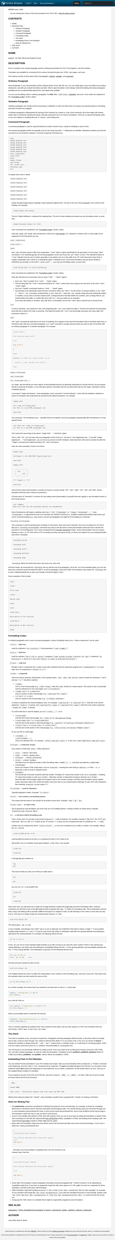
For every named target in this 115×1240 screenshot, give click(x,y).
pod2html (71, 1210)
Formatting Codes (22, 36)
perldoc (64, 1210)
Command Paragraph (23, 33)
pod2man (79, 1210)
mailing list (83, 1235)
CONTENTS (15, 18)
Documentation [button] (46, 3)
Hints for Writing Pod (23, 43)
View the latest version (67, 13)
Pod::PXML (26, 1121)
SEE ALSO (16, 45)
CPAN (21, 9)
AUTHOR (15, 48)
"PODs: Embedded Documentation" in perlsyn (34, 1210)
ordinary (52, 76)
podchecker (87, 1210)
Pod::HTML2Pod (51, 1118)
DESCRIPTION (17, 26)
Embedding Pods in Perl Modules (28, 40)
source (17, 9)
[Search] (98, 3)
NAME (14, 24)
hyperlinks (72, 94)
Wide (77, 3)
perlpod (11, 9)
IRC (90, 1235)
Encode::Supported (63, 530)
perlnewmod (56, 1210)
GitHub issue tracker (58, 1231)
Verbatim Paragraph (23, 31)
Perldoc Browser (12, 3)
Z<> (61, 298)
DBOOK (33, 1231)
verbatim (59, 76)
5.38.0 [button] (27, 3)
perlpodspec (12, 1210)
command (69, 76)
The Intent (19, 38)
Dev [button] (35, 3)
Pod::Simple (60, 234)
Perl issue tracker (72, 1235)
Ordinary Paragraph (23, 28)
